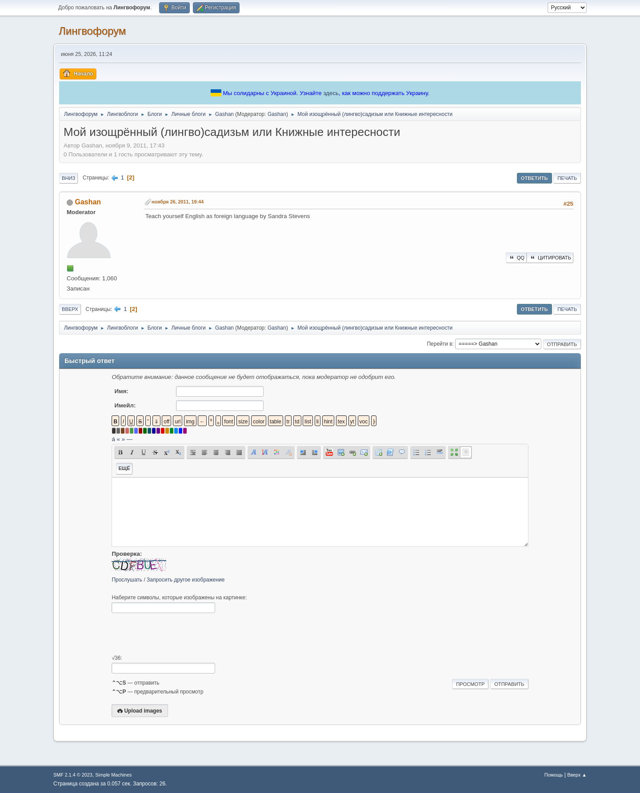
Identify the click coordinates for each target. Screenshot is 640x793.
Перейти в (439, 344)
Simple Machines (113, 774)
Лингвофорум (92, 31)
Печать (567, 178)
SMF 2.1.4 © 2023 (72, 774)
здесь (331, 93)
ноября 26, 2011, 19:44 (178, 201)
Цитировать (550, 257)
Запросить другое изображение (185, 580)
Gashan (277, 114)
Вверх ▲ (577, 774)
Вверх (70, 309)
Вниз (68, 178)
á (113, 439)
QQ (516, 257)
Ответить (534, 178)
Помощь (553, 774)
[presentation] (179, 634)
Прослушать (127, 580)
